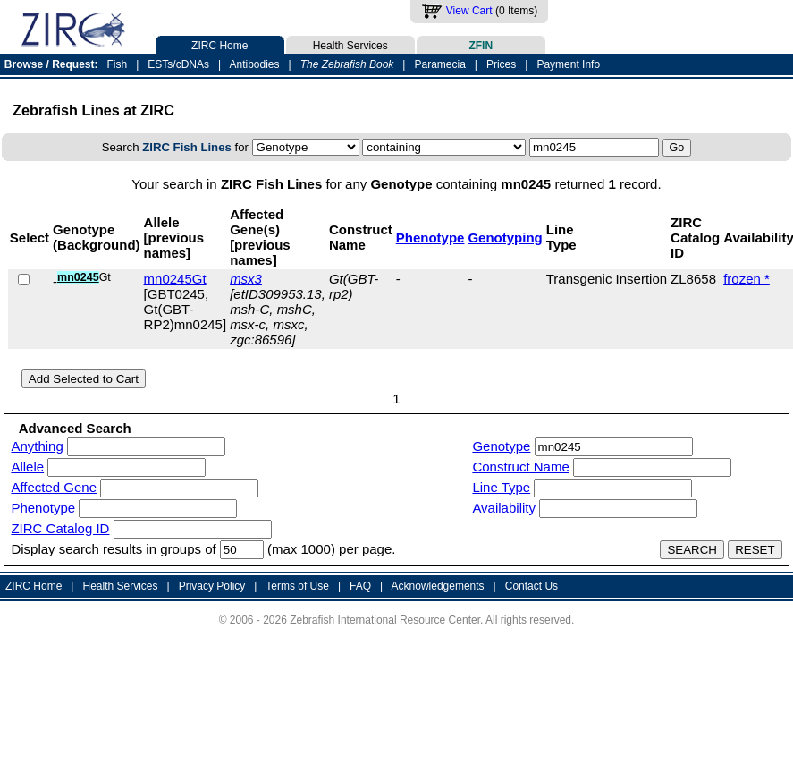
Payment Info (568, 64)
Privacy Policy (212, 586)
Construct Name (520, 466)
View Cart (469, 10)
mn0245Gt (175, 278)
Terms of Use (297, 586)
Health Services (350, 44)
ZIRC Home (220, 44)
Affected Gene (54, 487)
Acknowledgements (438, 586)
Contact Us (531, 586)
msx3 (246, 278)
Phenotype (430, 237)
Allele (27, 466)
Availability (504, 507)
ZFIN (481, 44)
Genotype (501, 446)
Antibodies (254, 64)
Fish (117, 64)
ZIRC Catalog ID (60, 528)
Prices (501, 64)
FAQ (360, 586)
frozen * (746, 278)
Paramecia (439, 64)
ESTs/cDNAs (178, 64)
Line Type (501, 487)
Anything (37, 446)
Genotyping (505, 237)
